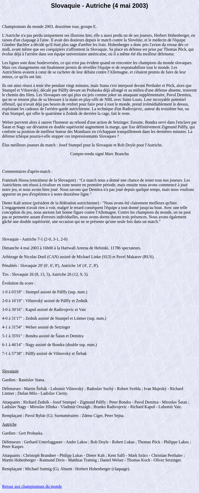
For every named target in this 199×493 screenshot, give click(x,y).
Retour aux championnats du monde (32, 486)
